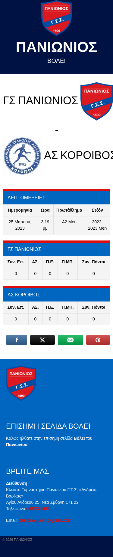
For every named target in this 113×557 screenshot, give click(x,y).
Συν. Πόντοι (93, 261)
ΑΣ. (35, 261)
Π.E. (50, 261)
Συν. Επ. (15, 261)
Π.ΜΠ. (68, 261)
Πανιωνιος (56, 47)
